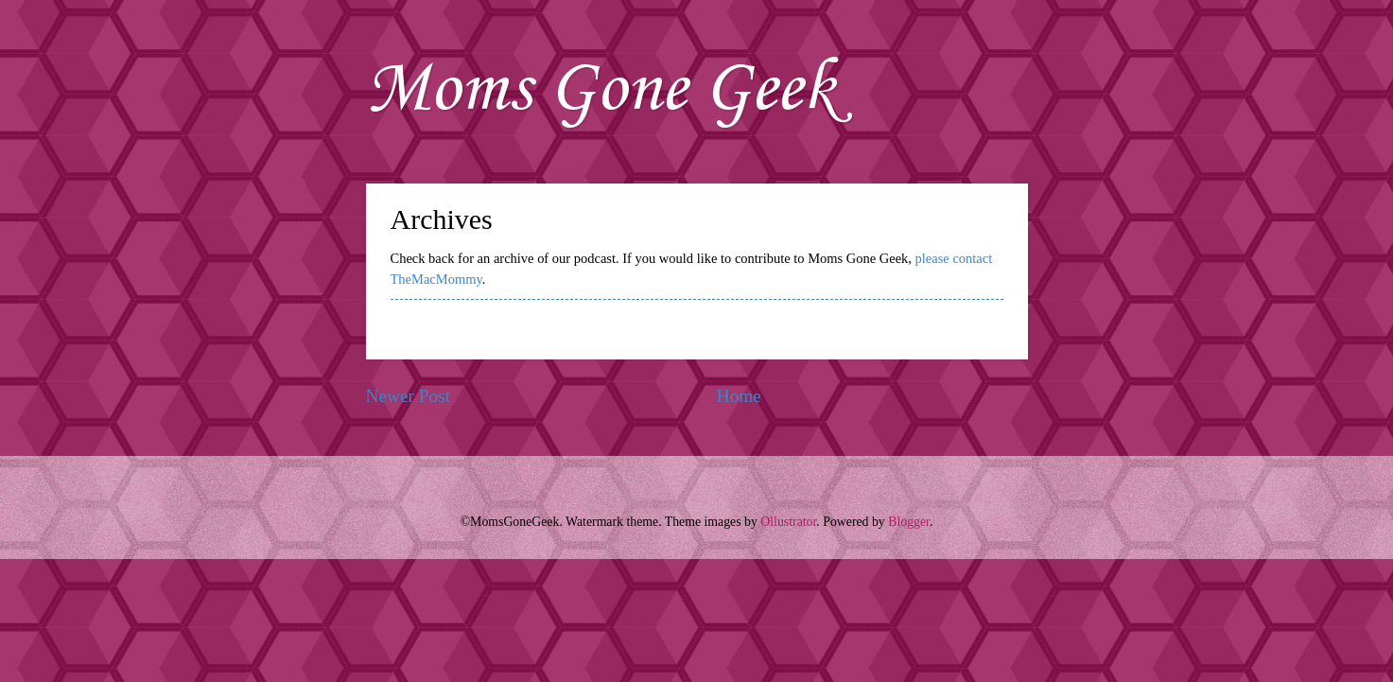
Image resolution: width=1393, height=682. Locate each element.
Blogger (909, 522)
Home (739, 396)
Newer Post (408, 396)
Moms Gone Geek (601, 90)
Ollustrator (788, 522)
